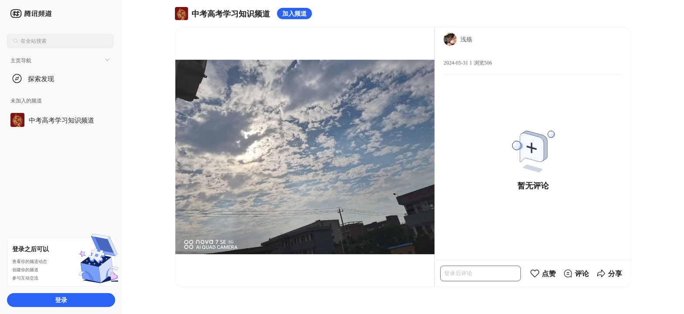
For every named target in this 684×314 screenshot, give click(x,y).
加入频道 (294, 13)
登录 (61, 300)
